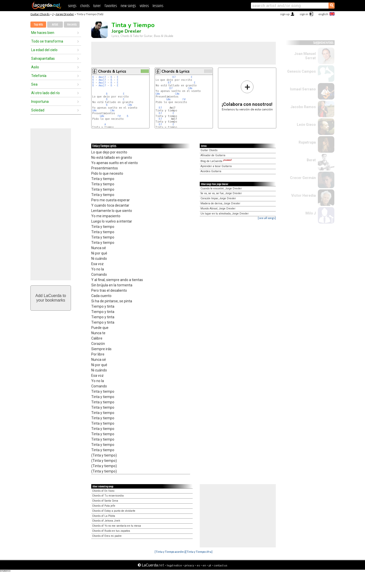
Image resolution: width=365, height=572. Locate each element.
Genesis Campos (301, 71)
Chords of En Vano (103, 490)
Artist (55, 24)
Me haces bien (42, 33)
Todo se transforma (47, 41)
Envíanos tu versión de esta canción (247, 95)
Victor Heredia (303, 195)
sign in (304, 14)
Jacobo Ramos (303, 107)
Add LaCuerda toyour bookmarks (50, 297)
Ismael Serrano (303, 89)
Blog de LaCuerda (216, 161)
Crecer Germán (303, 178)
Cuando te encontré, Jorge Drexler (221, 188)
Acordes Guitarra (210, 171)
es (198, 565)
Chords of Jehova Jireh (106, 520)
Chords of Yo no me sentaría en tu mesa (116, 525)
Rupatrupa (307, 142)
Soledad (37, 110)
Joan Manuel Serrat (305, 56)
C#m (129, 105)
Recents (72, 24)
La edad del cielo (44, 50)
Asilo (35, 67)
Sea (34, 84)
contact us (220, 565)
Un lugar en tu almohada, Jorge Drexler (224, 213)
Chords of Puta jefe (103, 505)
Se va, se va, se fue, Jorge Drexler (221, 193)
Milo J (310, 213)
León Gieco (306, 125)
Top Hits (38, 24)
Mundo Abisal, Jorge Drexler (217, 208)
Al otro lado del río (45, 93)
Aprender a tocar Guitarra (216, 166)
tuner (97, 6)
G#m (94, 110)
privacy (189, 565)
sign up (284, 14)
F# (119, 116)
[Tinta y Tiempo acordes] (170, 551)
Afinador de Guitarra (212, 155)
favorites (110, 6)
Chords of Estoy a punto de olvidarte (113, 510)
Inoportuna (40, 102)
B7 (174, 77)
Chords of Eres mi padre (107, 536)
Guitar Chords (40, 14)
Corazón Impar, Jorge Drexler (218, 198)
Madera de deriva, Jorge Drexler (220, 203)
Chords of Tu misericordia (108, 495)
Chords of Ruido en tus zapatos (111, 530)
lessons (158, 6)
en (204, 565)
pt (210, 565)
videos (144, 6)
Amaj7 (102, 77)
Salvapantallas (43, 58)
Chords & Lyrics (112, 71)
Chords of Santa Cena (105, 500)
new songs (128, 6)
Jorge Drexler (65, 14)
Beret (311, 160)
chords (84, 6)
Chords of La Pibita (103, 516)
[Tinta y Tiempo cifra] (199, 551)
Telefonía (38, 76)
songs (72, 6)
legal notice (174, 565)
